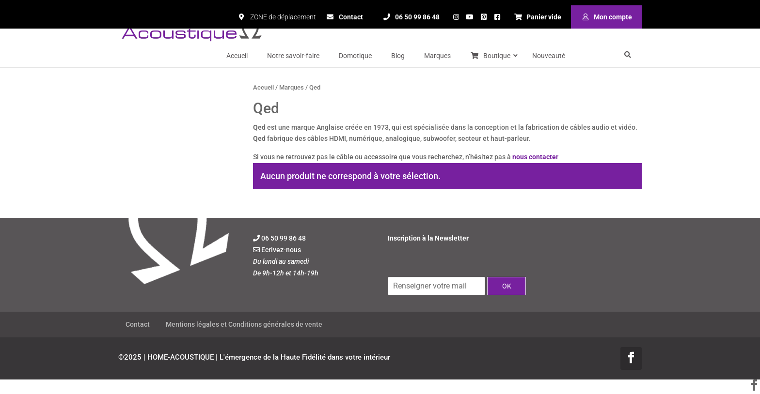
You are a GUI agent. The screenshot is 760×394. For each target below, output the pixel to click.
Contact (138, 324)
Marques (291, 87)
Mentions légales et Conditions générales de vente (244, 324)
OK (506, 286)
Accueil (263, 87)
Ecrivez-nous (281, 250)
